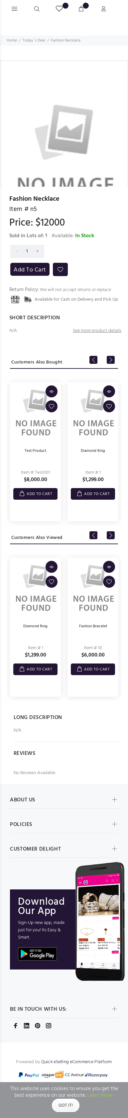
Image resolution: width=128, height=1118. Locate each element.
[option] (64, 126)
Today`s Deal (34, 40)
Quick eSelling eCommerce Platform (76, 1062)
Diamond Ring (93, 451)
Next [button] (111, 360)
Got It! (66, 1105)
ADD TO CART (39, 494)
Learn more (99, 1095)
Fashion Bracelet (93, 626)
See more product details (97, 331)
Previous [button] (93, 360)
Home (12, 40)
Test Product (35, 451)
